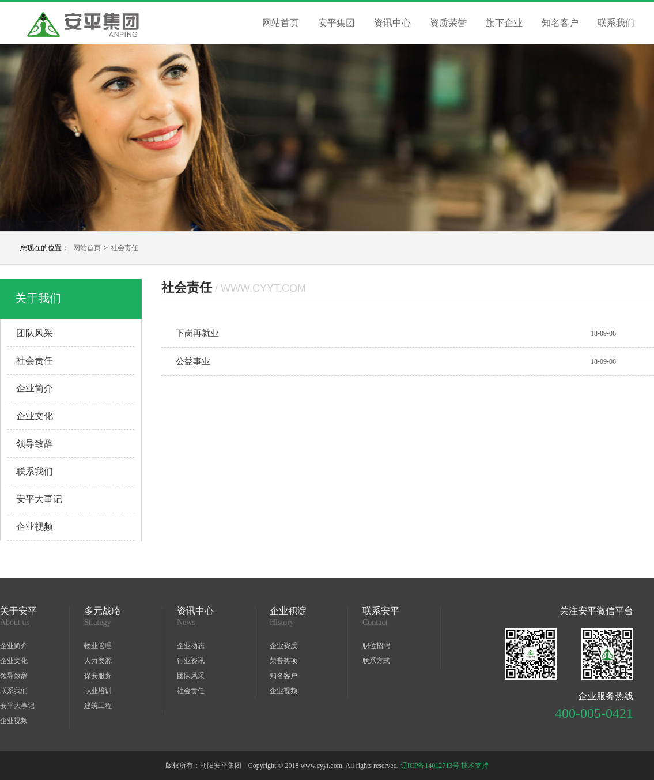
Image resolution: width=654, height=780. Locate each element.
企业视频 (34, 527)
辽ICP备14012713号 (430, 766)
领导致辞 (34, 444)
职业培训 (98, 691)
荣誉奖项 (283, 661)
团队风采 (34, 333)
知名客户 (560, 23)
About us (14, 623)
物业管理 (98, 646)
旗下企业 (504, 23)
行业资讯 (191, 661)
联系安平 (380, 611)
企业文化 (34, 416)
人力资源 (98, 661)
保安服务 (98, 676)
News (186, 623)
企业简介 (34, 388)
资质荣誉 (448, 23)
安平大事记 (39, 499)
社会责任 (124, 248)
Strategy (97, 623)
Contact (375, 623)
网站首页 (280, 23)
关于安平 (18, 611)
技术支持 (475, 766)
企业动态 (191, 646)
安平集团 (336, 23)
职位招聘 (376, 646)
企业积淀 (288, 611)
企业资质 (283, 646)
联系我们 (616, 23)
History (282, 623)
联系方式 (376, 661)
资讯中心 (392, 23)
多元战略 (102, 611)
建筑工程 (98, 706)
